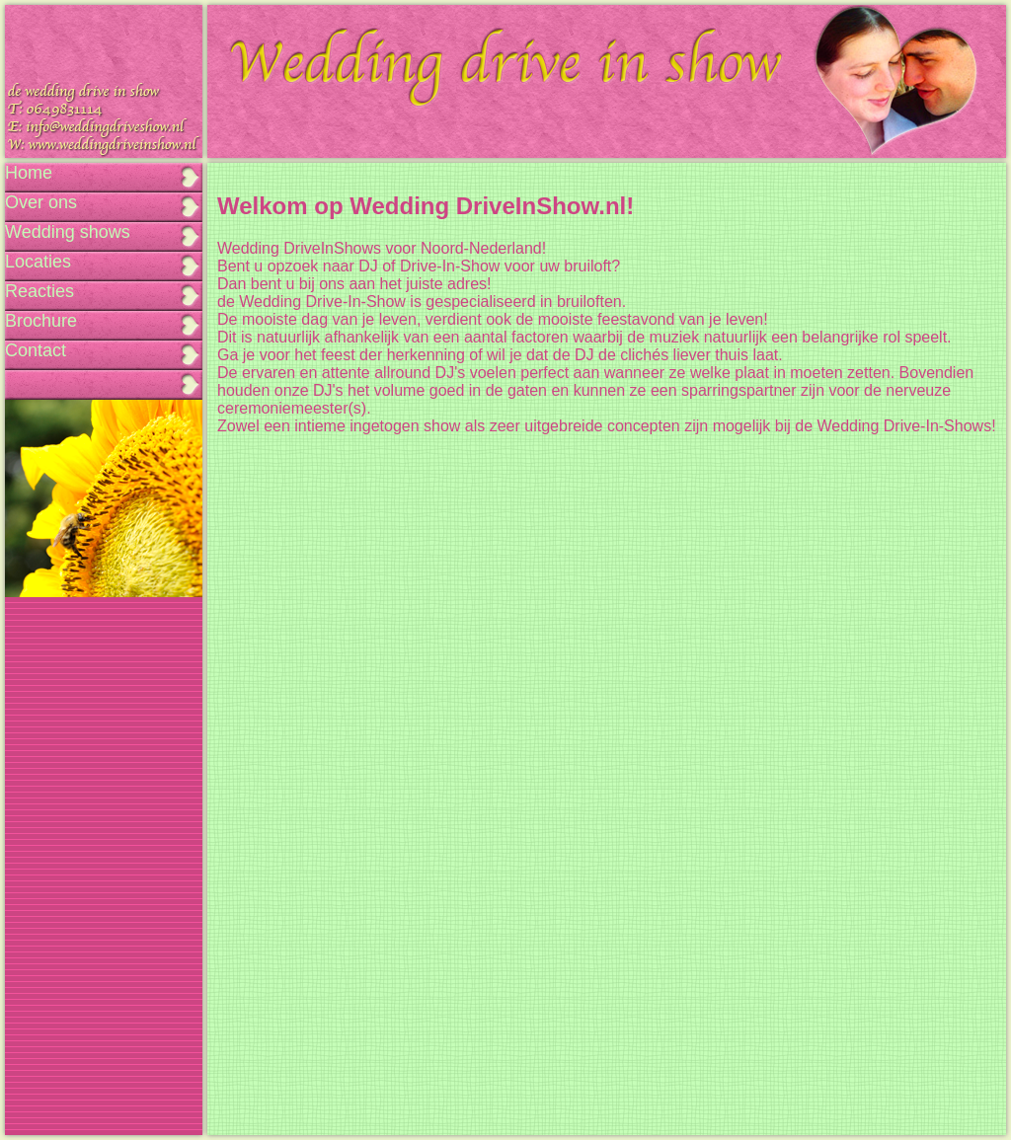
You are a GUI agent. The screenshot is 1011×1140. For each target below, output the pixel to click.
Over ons (41, 202)
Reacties (39, 291)
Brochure (41, 321)
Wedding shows (67, 232)
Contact (35, 350)
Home (28, 173)
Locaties (38, 261)
